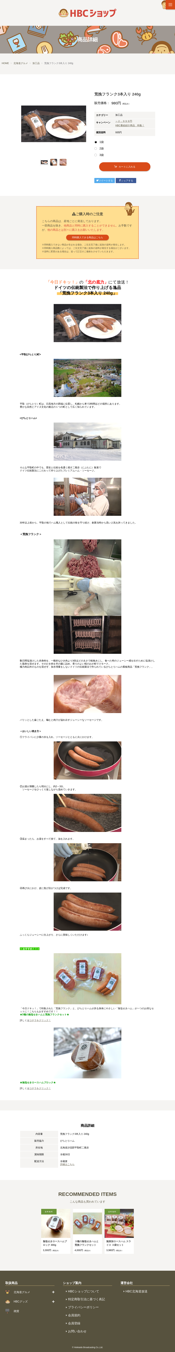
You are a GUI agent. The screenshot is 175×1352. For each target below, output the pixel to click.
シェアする (126, 180)
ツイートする (104, 180)
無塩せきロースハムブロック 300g (55, 1243)
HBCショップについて (83, 1291)
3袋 (101, 155)
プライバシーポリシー (83, 1307)
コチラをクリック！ (40, 1020)
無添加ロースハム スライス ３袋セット (118, 1243)
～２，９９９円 (123, 121)
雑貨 (16, 1311)
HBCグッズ (21, 1301)
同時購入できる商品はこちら (87, 237)
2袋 (101, 148)
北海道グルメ (22, 1292)
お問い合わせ (77, 1331)
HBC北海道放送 (136, 1291)
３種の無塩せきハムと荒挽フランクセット (87, 1243)
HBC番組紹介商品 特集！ (129, 125)
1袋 (101, 142)
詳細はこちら (67, 1164)
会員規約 (74, 1315)
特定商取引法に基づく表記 (86, 1299)
